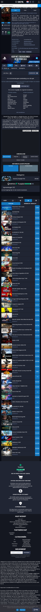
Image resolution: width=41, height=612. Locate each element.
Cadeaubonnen (26, 541)
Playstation (14, 543)
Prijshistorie (13, 68)
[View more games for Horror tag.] (24, 52)
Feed (35, 10)
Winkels (12, 534)
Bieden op (5, 68)
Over (25, 10)
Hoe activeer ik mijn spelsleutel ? (20, 524)
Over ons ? (20, 519)
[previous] (2, 22)
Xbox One (26, 48)
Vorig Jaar (16, 156)
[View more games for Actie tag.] (20, 52)
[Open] (2, 1)
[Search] (39, 5)
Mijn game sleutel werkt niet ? (20, 523)
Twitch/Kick (11, 532)
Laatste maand (34, 156)
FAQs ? (20, 526)
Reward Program (26, 539)
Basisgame (21, 68)
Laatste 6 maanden (25, 157)
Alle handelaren (20, 112)
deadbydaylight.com (28, 41)
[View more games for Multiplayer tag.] (29, 52)
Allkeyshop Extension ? (20, 527)
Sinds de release (6, 156)
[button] (38, 1)
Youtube (29, 532)
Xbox (15, 541)
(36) (25, 184)
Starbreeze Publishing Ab (29, 44)
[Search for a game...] (20, 5)
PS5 (23, 48)
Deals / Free (26, 542)
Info (16, 10)
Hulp (36, 609)
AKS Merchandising (26, 546)
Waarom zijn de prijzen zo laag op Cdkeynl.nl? (20, 521)
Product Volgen (20, 160)
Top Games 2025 (26, 545)
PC (19, 48)
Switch (36, 48)
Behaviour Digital (27, 43)
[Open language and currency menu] (31, 1)
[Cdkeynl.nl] (19, 1)
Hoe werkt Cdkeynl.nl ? (20, 520)
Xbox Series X (31, 48)
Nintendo (15, 545)
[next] (8, 22)
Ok (17, 609)
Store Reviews (26, 543)
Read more (22, 609)
